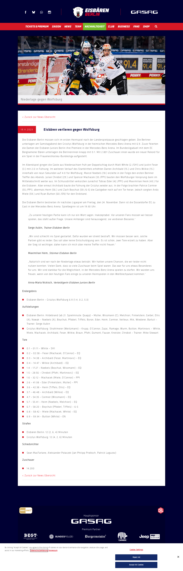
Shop (146, 26)
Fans (136, 26)
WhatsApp (41, 12)
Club (111, 26)
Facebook (25, 12)
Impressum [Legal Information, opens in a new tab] (52, 550)
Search (156, 26)
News (67, 26)
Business (124, 26)
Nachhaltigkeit (94, 26)
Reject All (136, 557)
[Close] (178, 557)
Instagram (49, 12)
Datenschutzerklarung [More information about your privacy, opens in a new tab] (39, 550)
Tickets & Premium (36, 26)
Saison (56, 26)
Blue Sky (33, 12)
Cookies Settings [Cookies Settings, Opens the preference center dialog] (136, 550)
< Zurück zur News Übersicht (38, 117)
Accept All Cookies (136, 565)
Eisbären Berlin (90, 12)
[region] (91, 557)
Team (78, 26)
